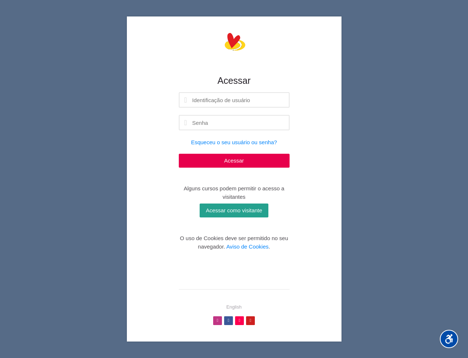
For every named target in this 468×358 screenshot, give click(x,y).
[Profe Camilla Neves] (234, 46)
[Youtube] (250, 320)
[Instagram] (217, 320)
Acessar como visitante (234, 210)
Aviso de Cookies (247, 246)
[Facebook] (228, 320)
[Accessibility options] (449, 339)
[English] (234, 307)
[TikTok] (239, 320)
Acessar (234, 160)
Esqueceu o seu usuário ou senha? (234, 142)
